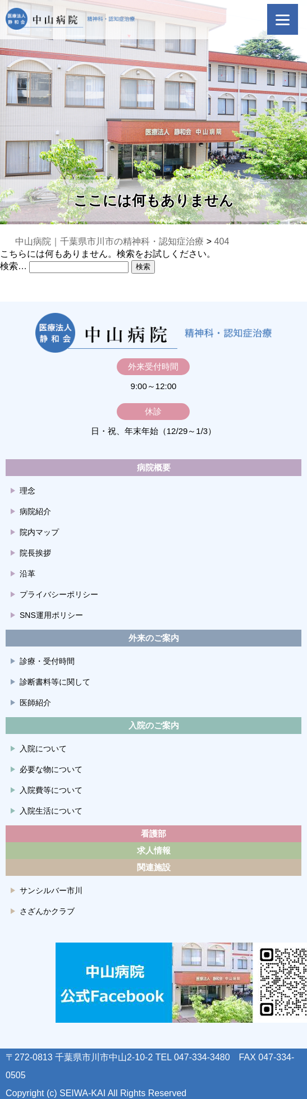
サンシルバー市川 (51, 890)
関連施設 (154, 867)
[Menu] (282, 19)
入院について (43, 748)
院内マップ (39, 532)
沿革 (27, 573)
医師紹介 (35, 702)
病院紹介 (35, 511)
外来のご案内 (154, 638)
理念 (27, 490)
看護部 (153, 833)
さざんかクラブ (47, 911)
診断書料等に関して (55, 681)
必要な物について (51, 769)
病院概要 (154, 467)
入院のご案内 (154, 725)
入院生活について (51, 810)
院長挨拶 (35, 552)
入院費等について (51, 790)
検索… (13, 266)
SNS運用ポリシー (51, 615)
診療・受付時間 (47, 661)
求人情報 (154, 850)
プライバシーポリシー (59, 594)
